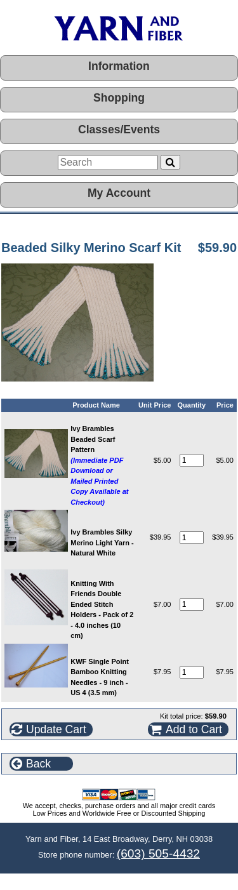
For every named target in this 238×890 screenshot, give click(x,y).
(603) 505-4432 (158, 853)
